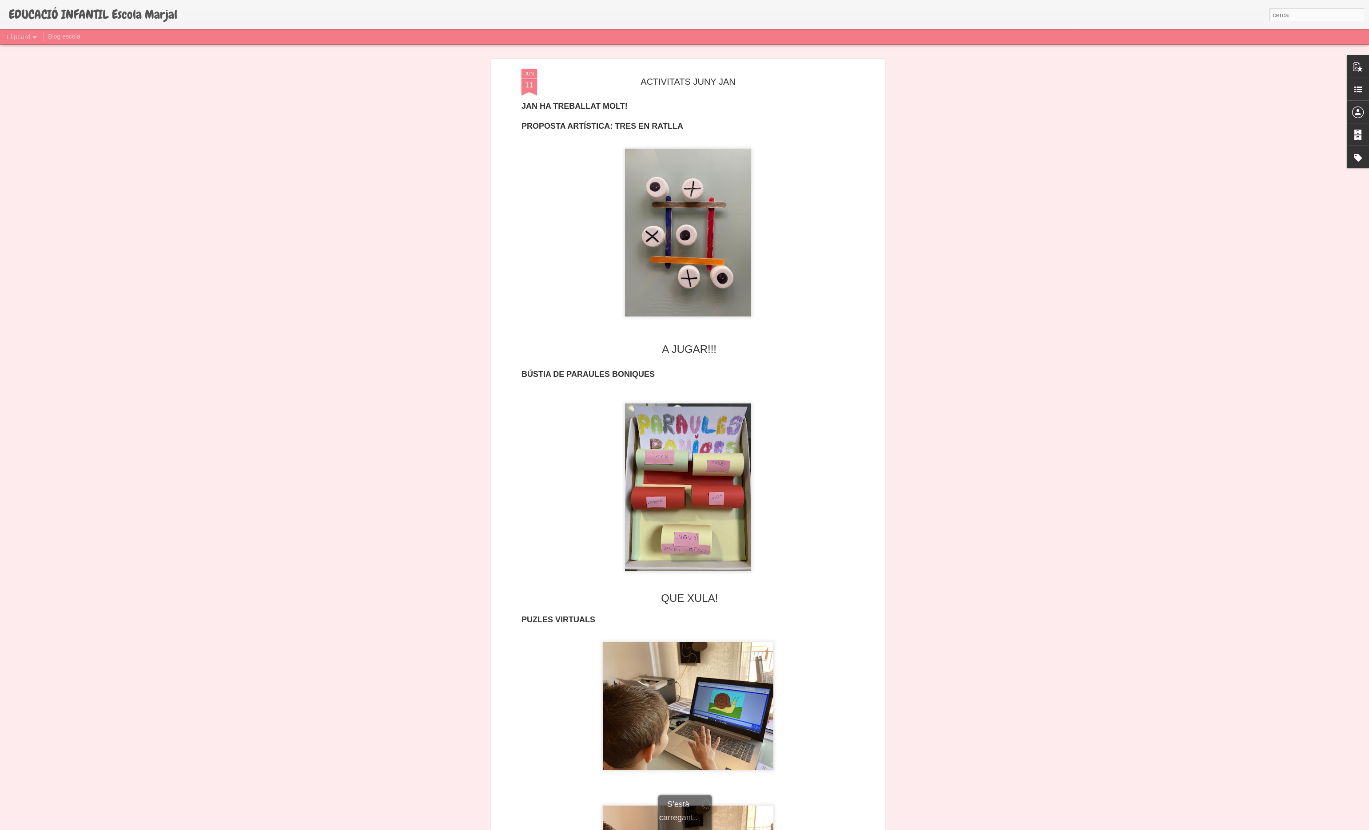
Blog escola (64, 36)
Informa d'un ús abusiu (759, 825)
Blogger (724, 825)
